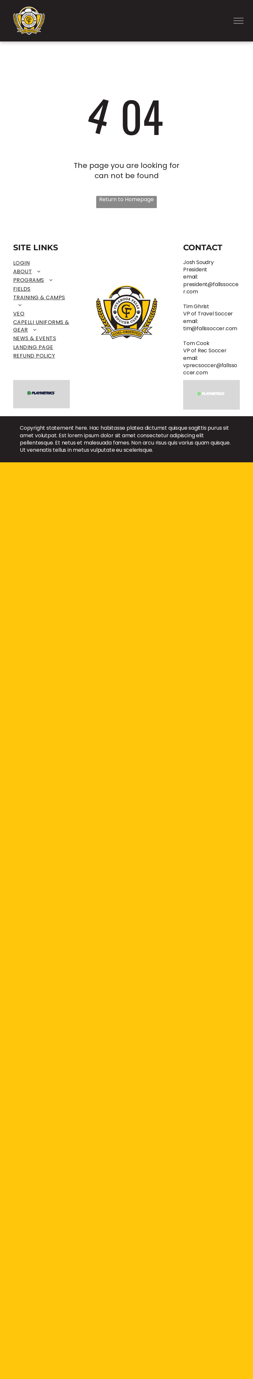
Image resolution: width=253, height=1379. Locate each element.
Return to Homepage (126, 199)
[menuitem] (41, 263)
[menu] (238, 20)
